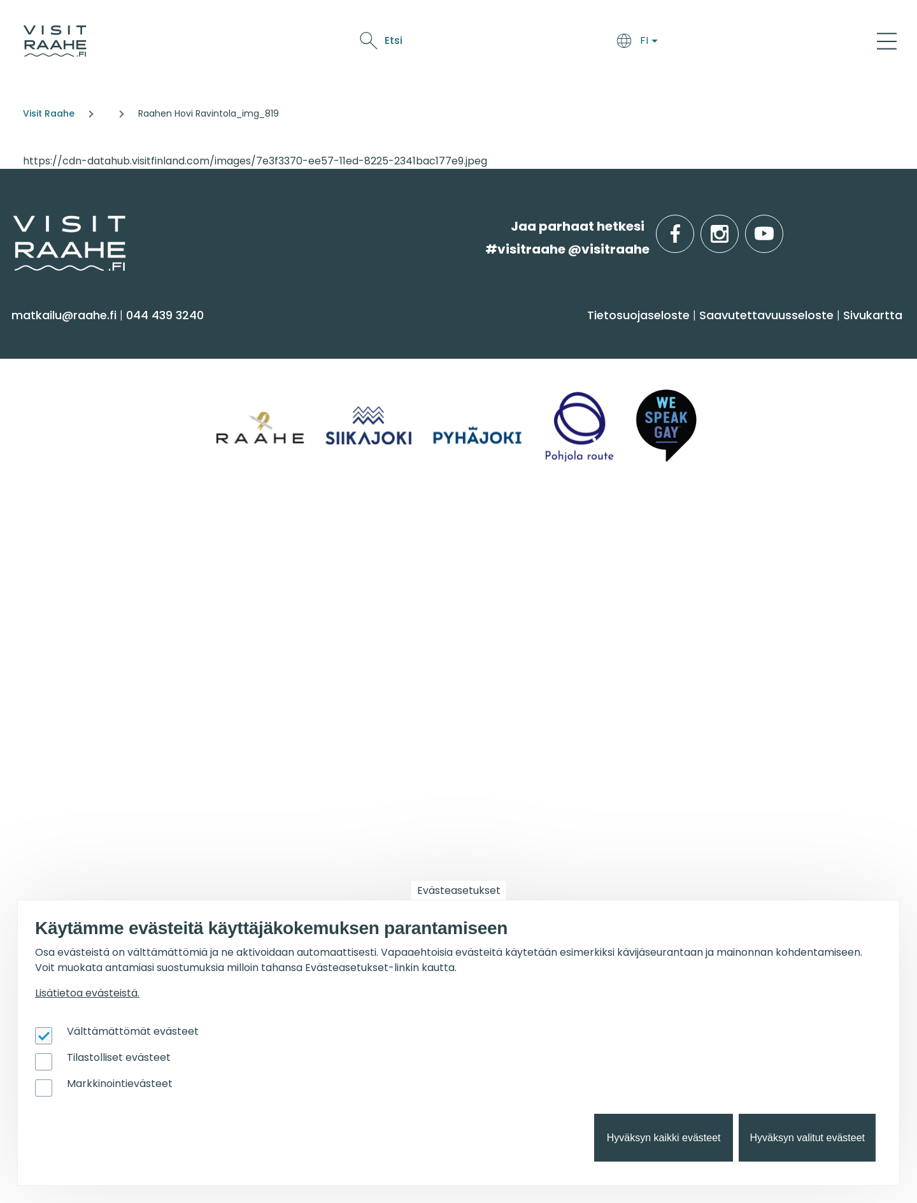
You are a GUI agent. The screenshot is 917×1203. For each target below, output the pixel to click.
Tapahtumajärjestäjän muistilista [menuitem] (87, 855)
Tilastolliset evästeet (119, 1057)
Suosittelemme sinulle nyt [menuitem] (787, 539)
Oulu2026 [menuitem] (277, 767)
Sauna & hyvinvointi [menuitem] (77, 369)
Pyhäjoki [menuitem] (712, 394)
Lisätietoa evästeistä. (87, 993)
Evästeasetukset (459, 890)
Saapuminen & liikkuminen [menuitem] (321, 394)
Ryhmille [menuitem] (274, 539)
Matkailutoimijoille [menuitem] (89, 767)
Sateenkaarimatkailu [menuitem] (81, 696)
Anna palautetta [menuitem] (70, 622)
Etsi (791, 40)
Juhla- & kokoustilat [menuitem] (301, 622)
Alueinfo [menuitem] (719, 336)
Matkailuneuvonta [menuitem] (74, 571)
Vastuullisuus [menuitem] (58, 672)
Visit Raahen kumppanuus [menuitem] (98, 800)
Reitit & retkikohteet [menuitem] (76, 494)
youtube (781, 226)
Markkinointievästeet (120, 1083)
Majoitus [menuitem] (266, 369)
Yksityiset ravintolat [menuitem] (298, 571)
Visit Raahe (49, 113)
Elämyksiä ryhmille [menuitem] (296, 597)
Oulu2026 (692, 43)
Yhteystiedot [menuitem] (56, 597)
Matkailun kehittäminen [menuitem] (90, 824)
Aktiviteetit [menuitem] (49, 394)
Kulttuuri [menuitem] (43, 419)
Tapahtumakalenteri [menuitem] (528, 571)
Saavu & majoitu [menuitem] (304, 336)
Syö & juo (562, 43)
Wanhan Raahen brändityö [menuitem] (100, 722)
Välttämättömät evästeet (133, 1031)
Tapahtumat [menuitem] (513, 539)
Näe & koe (626, 43)
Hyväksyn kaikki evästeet (664, 1137)
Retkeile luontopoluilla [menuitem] (754, 597)
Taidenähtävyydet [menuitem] (744, 622)
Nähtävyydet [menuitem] (57, 444)
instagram (736, 226)
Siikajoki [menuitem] (709, 369)
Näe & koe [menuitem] (56, 336)
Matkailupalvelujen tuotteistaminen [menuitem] (76, 893)
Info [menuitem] (32, 539)
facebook (691, 226)
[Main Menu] (887, 40)
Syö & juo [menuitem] (499, 336)
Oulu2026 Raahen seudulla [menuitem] (771, 571)
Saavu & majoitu (479, 43)
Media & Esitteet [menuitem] (66, 647)
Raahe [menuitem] (708, 419)
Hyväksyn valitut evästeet (807, 1137)
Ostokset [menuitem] (44, 469)
